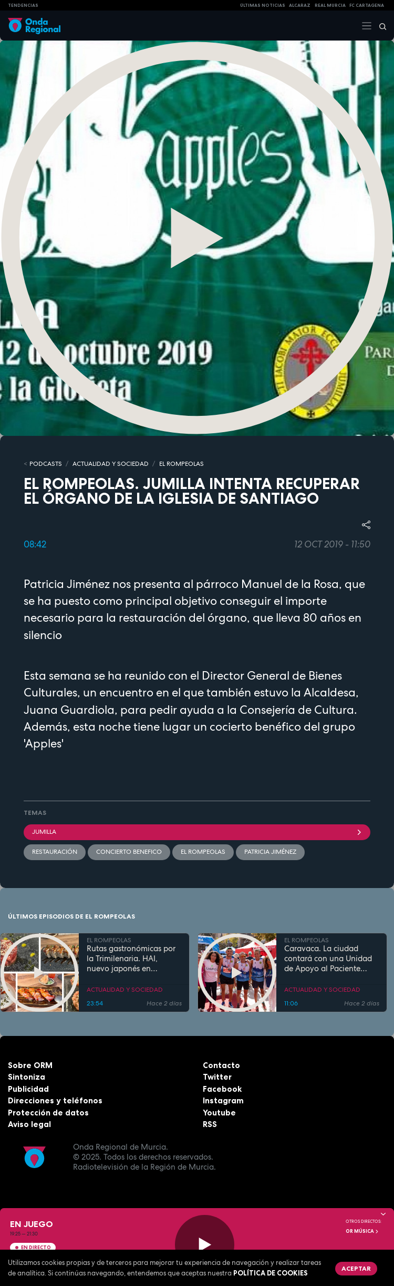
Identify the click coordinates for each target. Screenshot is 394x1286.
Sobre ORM (30, 1065)
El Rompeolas (203, 852)
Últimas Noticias (262, 5)
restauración (54, 852)
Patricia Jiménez (270, 852)
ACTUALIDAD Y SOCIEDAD (110, 464)
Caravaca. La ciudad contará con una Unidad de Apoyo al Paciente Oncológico (328, 958)
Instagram (223, 1100)
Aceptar (356, 1268)
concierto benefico (129, 852)
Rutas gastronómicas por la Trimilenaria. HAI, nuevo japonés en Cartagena (131, 958)
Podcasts (45, 464)
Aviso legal (29, 1124)
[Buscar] (379, 25)
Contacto (221, 1065)
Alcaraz (299, 5)
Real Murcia (330, 5)
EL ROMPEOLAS (181, 464)
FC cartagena (366, 5)
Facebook (222, 1089)
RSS (210, 1124)
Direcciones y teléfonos (55, 1100)
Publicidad (28, 1089)
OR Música (362, 1231)
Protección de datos (48, 1113)
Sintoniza (26, 1077)
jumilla (197, 832)
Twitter (217, 1077)
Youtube (219, 1113)
